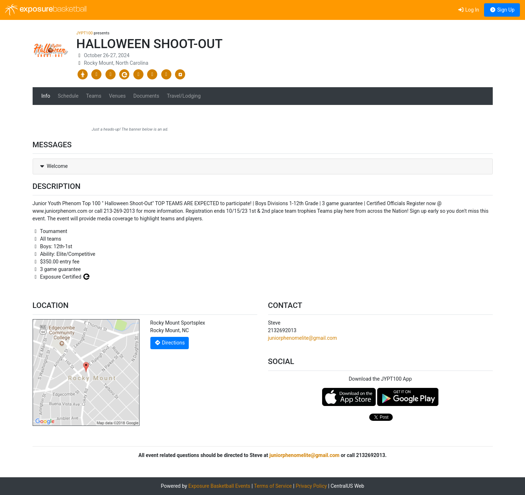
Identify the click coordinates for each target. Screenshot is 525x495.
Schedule (68, 96)
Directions (169, 343)
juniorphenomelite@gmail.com (302, 338)
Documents (146, 96)
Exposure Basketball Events (219, 486)
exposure (46, 10)
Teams (93, 96)
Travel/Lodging (183, 96)
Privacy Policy (311, 486)
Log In (468, 10)
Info (45, 96)
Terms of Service (273, 486)
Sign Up (501, 10)
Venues (117, 96)
